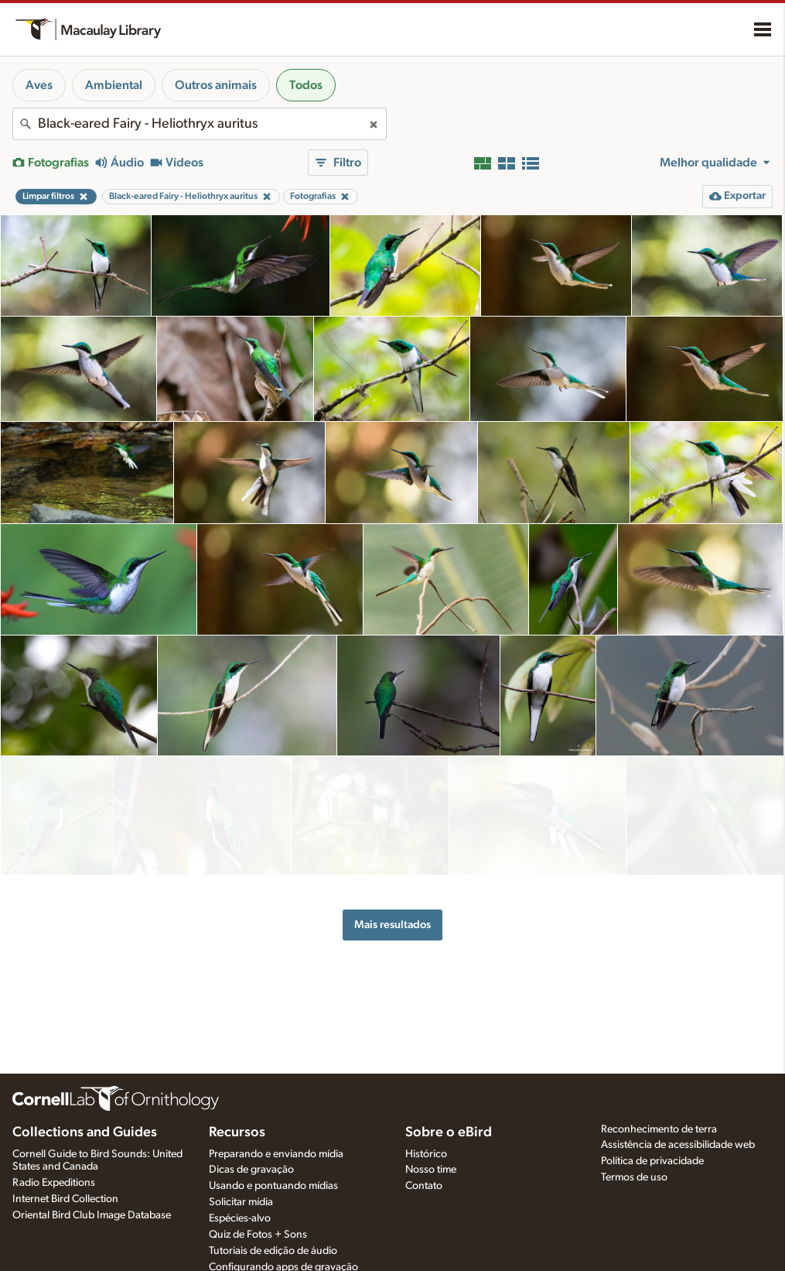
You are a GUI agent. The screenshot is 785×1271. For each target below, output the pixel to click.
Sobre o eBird (448, 1132)
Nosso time (430, 1169)
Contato (423, 1185)
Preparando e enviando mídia (276, 1154)
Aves (39, 85)
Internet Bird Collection (65, 1199)
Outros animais (216, 85)
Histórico (426, 1154)
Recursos (237, 1132)
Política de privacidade (652, 1161)
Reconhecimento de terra (659, 1129)
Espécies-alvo (240, 1218)
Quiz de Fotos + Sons (258, 1234)
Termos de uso (634, 1177)
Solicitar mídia (241, 1202)
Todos (306, 85)
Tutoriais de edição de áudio (273, 1250)
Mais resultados (392, 880)
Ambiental (113, 85)
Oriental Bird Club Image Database (91, 1215)
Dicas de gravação (251, 1169)
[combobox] (199, 123)
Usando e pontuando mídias (273, 1185)
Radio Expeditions (53, 1182)
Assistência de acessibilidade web (678, 1144)
